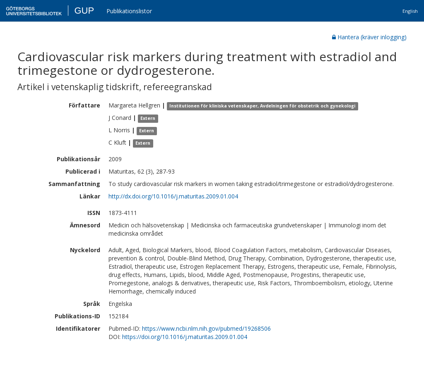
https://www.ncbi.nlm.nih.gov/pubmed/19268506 (206, 328)
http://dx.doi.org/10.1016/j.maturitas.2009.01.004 (173, 196)
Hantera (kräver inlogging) (369, 37)
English (410, 11)
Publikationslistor (129, 11)
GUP (84, 10)
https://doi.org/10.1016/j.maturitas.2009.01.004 (184, 337)
